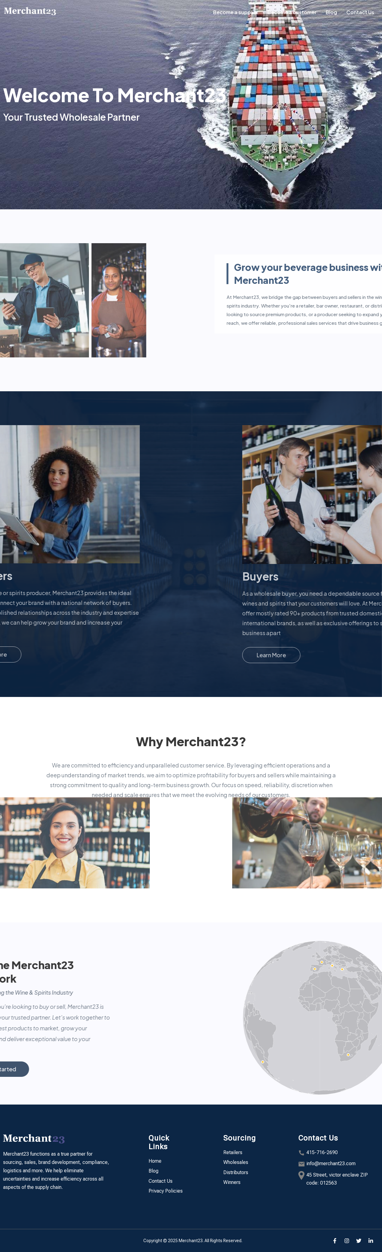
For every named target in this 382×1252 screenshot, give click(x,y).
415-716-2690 (322, 1152)
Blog (331, 12)
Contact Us (360, 12)
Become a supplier (235, 12)
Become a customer (292, 12)
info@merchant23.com (331, 1163)
